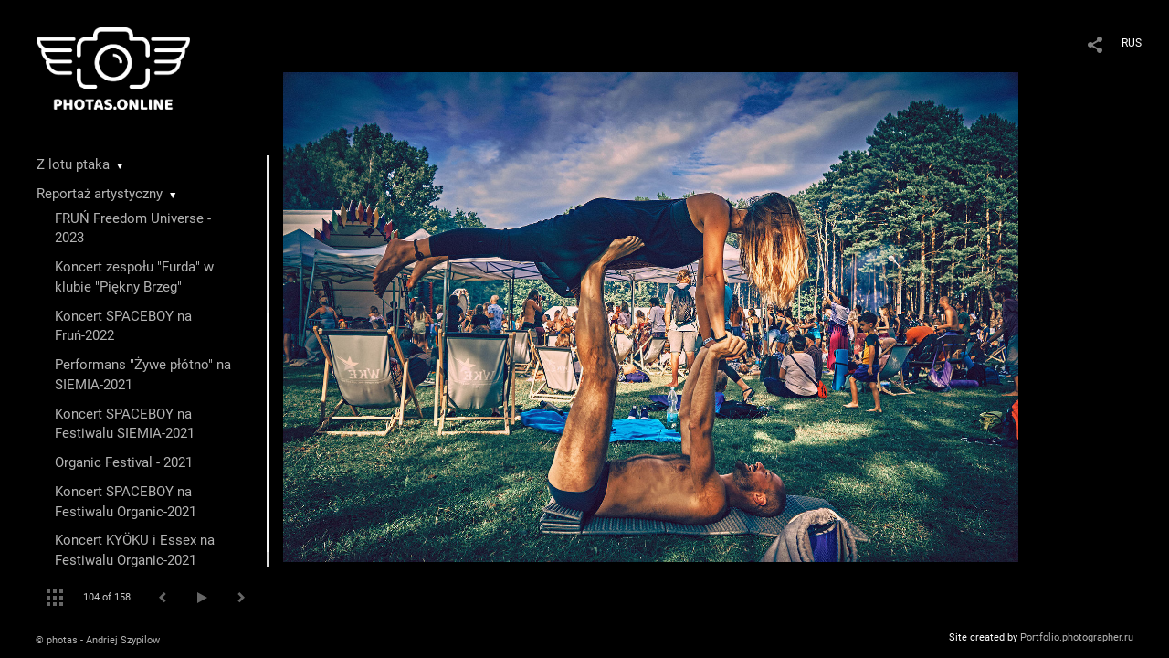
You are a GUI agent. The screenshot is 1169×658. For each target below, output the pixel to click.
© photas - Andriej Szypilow (98, 640)
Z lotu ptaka (73, 164)
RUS (1132, 43)
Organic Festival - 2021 (124, 462)
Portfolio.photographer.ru (1076, 637)
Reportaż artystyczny (100, 194)
